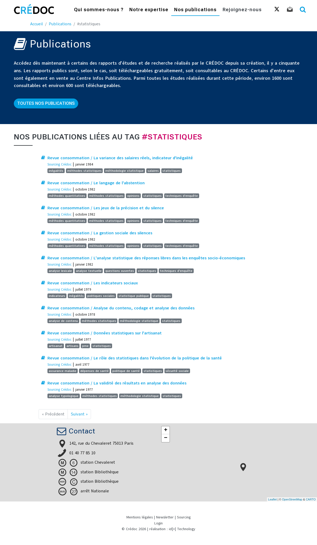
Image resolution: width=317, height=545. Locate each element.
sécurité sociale (177, 371)
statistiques (171, 171)
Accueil (36, 24)
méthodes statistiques (84, 171)
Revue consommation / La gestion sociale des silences (99, 233)
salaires (153, 171)
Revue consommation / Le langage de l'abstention (96, 183)
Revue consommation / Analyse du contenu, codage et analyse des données (120, 308)
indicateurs (57, 296)
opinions (133, 196)
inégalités (56, 171)
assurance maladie (62, 371)
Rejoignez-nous (242, 10)
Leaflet (272, 499)
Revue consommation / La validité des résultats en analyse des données (116, 383)
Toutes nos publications (46, 103)
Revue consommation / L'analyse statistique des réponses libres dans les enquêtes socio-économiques (146, 258)
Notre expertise (148, 10)
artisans (72, 346)
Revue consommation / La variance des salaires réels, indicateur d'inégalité (120, 158)
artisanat (56, 346)
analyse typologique (63, 396)
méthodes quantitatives (67, 196)
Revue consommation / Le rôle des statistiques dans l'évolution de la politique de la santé (134, 358)
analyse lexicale (60, 271)
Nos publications (195, 10)
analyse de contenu (63, 321)
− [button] (165, 438)
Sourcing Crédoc (59, 164)
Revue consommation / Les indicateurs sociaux (92, 283)
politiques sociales (101, 296)
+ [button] (165, 430)
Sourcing (184, 517)
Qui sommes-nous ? (99, 10)
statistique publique (134, 296)
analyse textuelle (89, 271)
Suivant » (79, 414)
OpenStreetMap (292, 499)
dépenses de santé (94, 371)
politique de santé (126, 371)
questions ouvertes (119, 271)
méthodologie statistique (124, 171)
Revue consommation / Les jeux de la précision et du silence (105, 208)
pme (85, 346)
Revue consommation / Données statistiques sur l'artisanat (104, 333)
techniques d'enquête (181, 196)
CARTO (311, 499)
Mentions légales (139, 517)
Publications (60, 24)
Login (158, 523)
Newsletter (165, 517)
